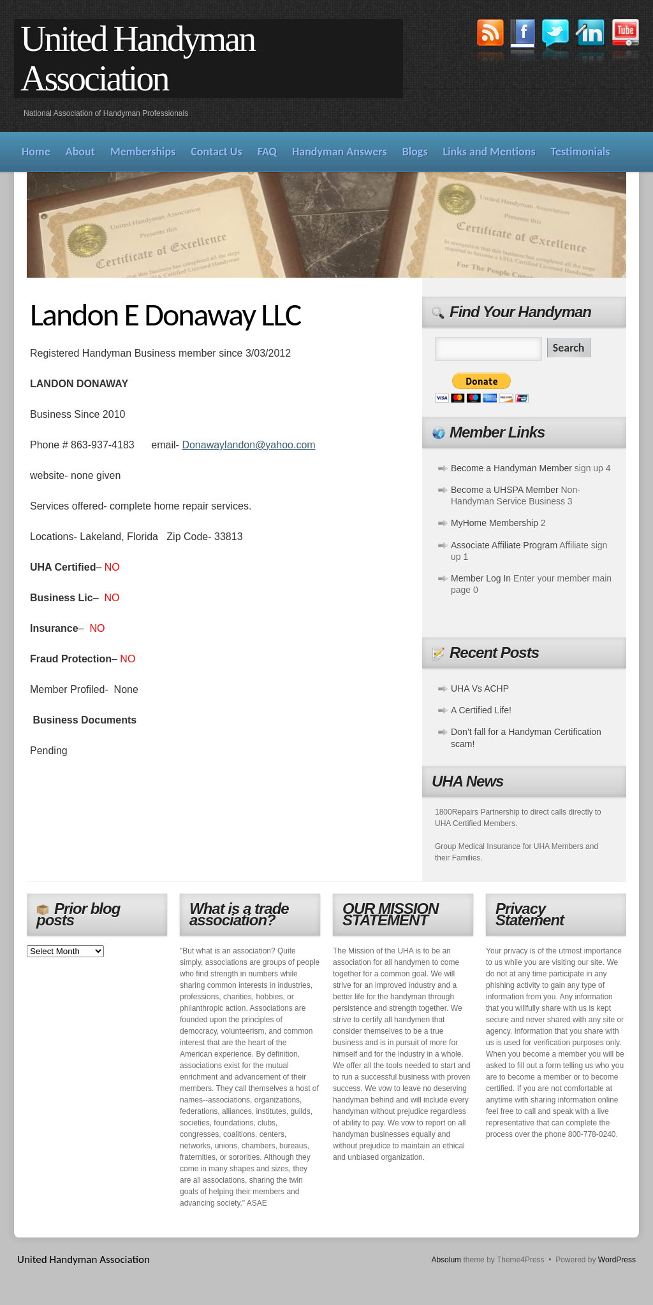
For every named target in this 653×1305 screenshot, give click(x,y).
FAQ (267, 152)
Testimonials (580, 152)
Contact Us (216, 152)
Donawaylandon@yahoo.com (248, 444)
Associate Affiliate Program (504, 545)
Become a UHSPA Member (505, 490)
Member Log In (481, 578)
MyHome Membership (494, 523)
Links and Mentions (489, 152)
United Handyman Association (137, 58)
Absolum (446, 1259)
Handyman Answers (339, 152)
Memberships (142, 152)
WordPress (617, 1259)
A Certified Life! (481, 710)
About (80, 152)
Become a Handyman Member (511, 468)
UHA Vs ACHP (480, 688)
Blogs (415, 152)
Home (36, 152)
